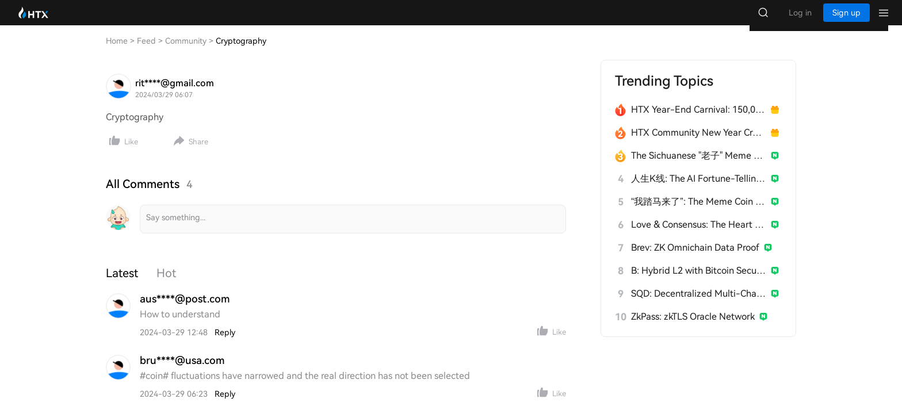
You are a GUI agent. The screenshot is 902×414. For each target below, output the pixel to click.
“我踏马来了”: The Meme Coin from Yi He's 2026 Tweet (698, 213)
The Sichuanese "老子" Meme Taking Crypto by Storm (698, 167)
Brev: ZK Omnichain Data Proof (695, 259)
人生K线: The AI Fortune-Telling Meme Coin (698, 190)
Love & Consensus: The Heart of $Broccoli (698, 236)
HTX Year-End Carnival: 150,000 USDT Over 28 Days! (698, 121)
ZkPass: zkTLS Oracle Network (693, 328)
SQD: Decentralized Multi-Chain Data (698, 305)
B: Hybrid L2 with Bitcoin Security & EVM (698, 282)
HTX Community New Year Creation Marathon (698, 144)
